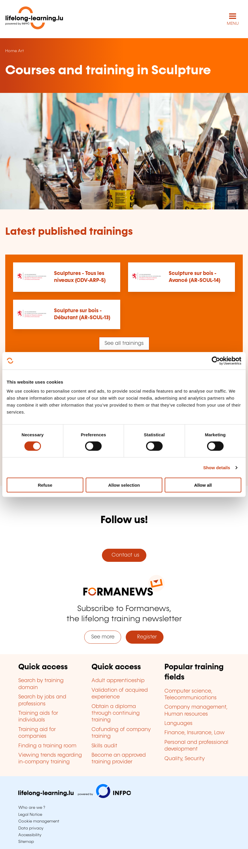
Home (11, 51)
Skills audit (104, 746)
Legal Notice (30, 815)
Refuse (45, 485)
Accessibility (30, 835)
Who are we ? (31, 808)
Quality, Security (184, 758)
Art (21, 51)
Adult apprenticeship (118, 680)
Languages (178, 723)
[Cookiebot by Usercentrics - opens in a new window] (216, 360)
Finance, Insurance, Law (194, 732)
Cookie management (38, 821)
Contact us (124, 555)
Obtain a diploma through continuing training (115, 713)
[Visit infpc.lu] (74, 796)
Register (145, 637)
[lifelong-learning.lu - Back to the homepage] (34, 19)
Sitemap (26, 842)
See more (102, 637)
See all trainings (124, 343)
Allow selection (124, 485)
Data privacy (31, 828)
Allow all (203, 485)
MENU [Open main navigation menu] (233, 24)
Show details (216, 467)
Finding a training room (47, 746)
